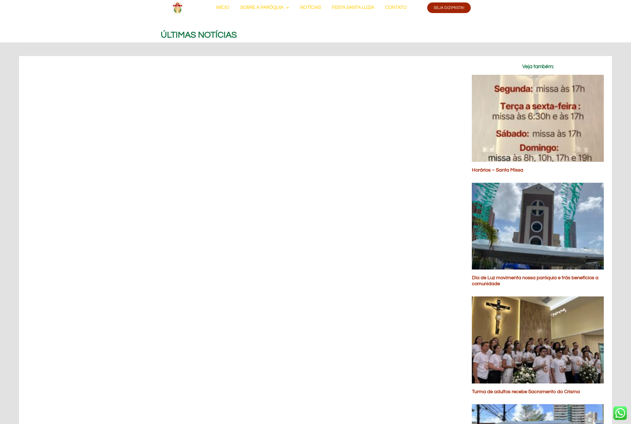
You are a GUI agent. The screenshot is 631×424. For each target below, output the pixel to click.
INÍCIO (222, 7)
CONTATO (396, 7)
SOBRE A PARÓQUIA (264, 8)
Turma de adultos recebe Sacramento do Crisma (526, 391)
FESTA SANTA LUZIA (353, 7)
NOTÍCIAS (310, 7)
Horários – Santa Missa (497, 170)
